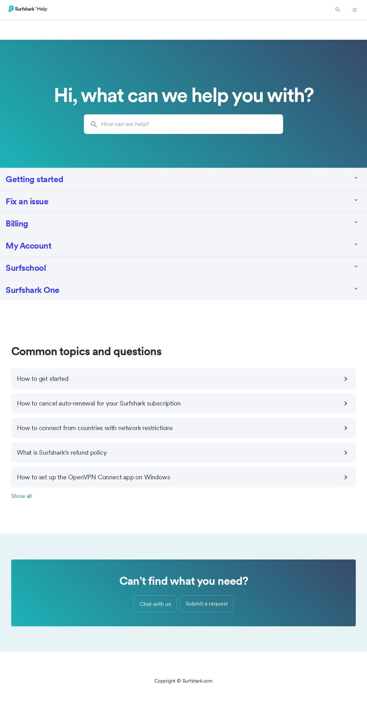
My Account (28, 245)
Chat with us (155, 603)
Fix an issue (27, 201)
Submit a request (207, 603)
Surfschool (26, 267)
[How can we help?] (183, 124)
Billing (17, 223)
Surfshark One (33, 289)
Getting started (35, 178)
